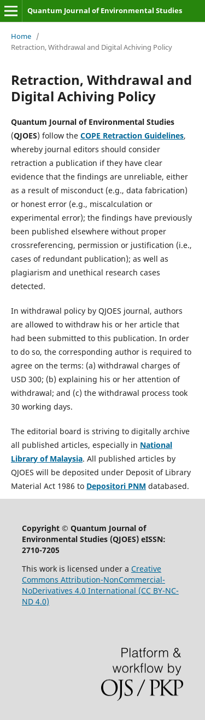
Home (21, 36)
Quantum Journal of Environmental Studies (104, 10)
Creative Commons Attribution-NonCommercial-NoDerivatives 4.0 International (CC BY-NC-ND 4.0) (100, 585)
